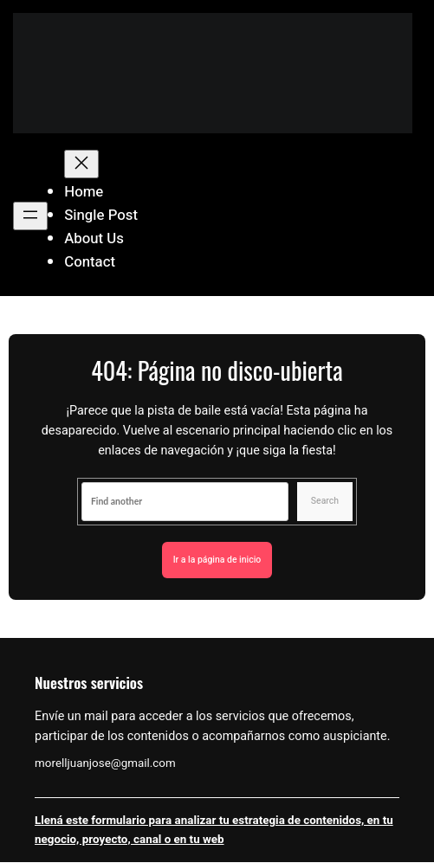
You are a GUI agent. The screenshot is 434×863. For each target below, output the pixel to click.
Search (325, 500)
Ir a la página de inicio (217, 560)
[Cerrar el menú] (81, 164)
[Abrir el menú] (30, 216)
